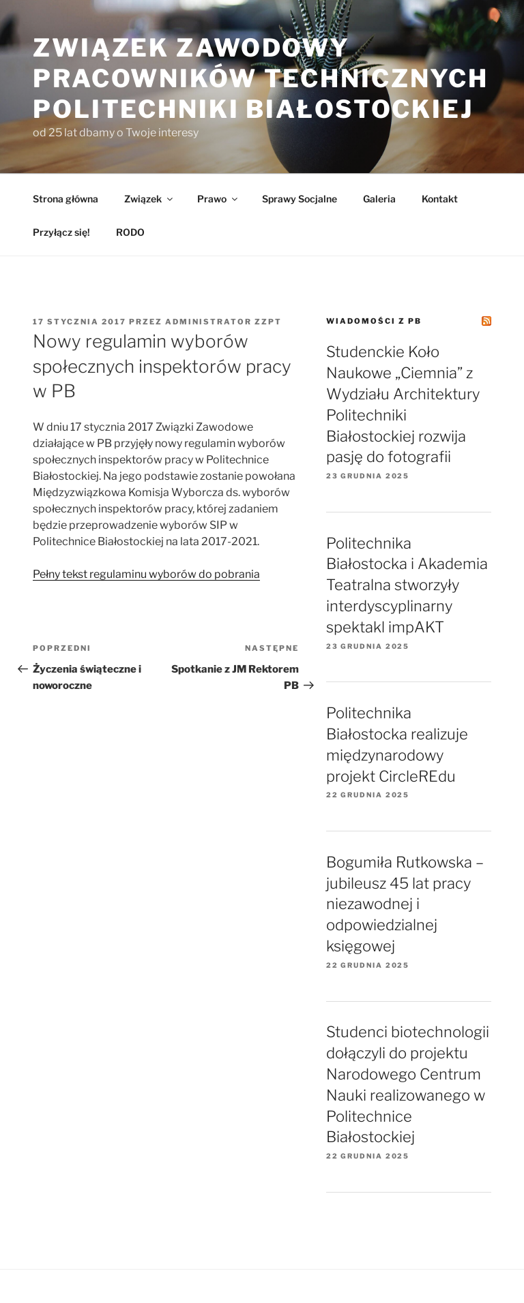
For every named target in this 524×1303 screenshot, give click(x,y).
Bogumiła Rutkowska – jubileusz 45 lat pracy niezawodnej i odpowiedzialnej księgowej (405, 904)
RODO (130, 232)
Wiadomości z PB (374, 321)
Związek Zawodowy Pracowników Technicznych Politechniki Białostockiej (261, 78)
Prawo (218, 198)
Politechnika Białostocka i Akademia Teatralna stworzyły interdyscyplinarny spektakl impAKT (407, 585)
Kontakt (440, 198)
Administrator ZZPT (223, 321)
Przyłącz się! (61, 232)
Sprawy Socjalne (299, 198)
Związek (149, 198)
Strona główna (65, 198)
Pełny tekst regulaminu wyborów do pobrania (146, 574)
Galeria (379, 198)
